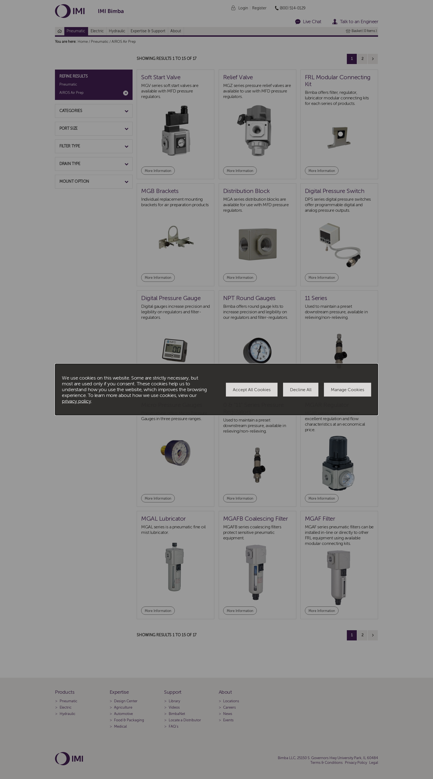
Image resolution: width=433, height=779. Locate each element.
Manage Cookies (347, 389)
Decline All (300, 389)
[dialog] (216, 389)
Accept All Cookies (252, 389)
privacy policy (76, 401)
